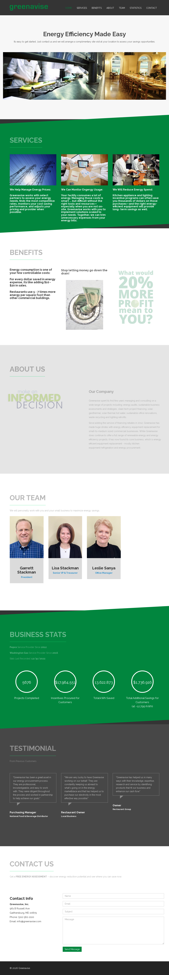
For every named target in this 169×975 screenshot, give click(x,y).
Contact (151, 8)
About (110, 8)
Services (82, 8)
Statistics (135, 8)
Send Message (72, 949)
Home (68, 8)
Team (122, 8)
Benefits (97, 8)
